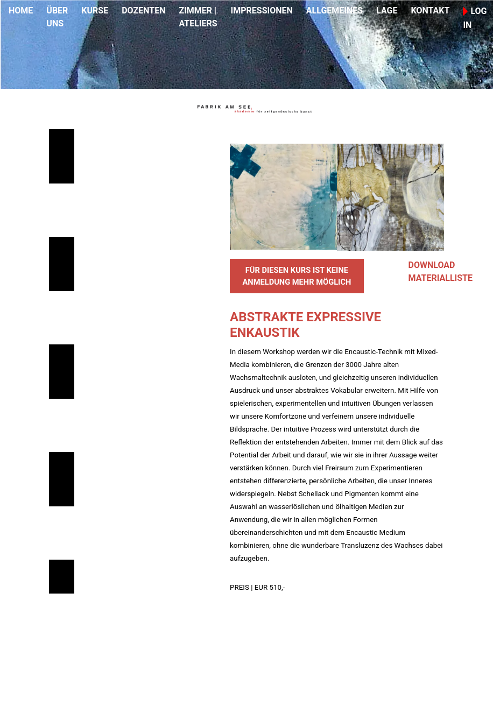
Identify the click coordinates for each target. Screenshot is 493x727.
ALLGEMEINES (334, 10)
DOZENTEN (143, 10)
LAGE (386, 10)
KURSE (94, 10)
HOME (21, 10)
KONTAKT (430, 10)
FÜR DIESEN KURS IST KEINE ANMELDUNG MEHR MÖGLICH (296, 276)
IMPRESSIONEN (262, 10)
